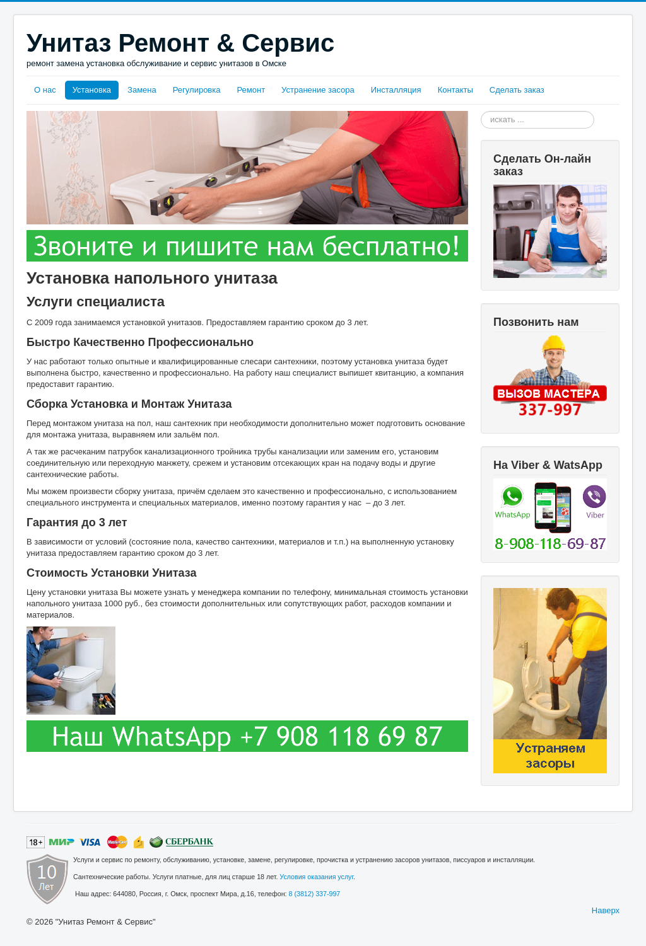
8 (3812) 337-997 (315, 893)
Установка (92, 90)
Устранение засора (318, 90)
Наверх (606, 910)
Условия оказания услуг (316, 876)
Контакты (455, 90)
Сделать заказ (517, 90)
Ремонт (251, 90)
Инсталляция (396, 90)
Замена (141, 90)
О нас (45, 90)
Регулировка (197, 90)
